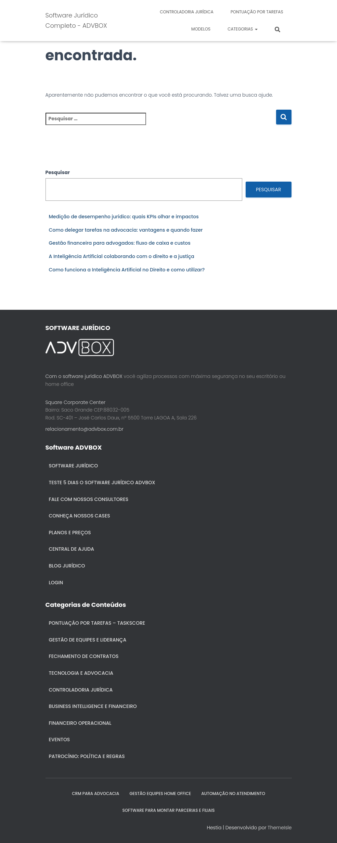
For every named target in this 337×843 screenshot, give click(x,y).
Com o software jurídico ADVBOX (84, 376)
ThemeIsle (279, 827)
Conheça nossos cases (79, 515)
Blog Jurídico (67, 565)
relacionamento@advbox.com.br (85, 429)
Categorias (242, 29)
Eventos (59, 739)
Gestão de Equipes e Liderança (88, 639)
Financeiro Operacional (80, 723)
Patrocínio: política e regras (87, 756)
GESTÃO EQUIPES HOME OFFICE (160, 793)
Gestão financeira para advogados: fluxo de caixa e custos (120, 243)
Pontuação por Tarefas (257, 12)
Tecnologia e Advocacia (81, 673)
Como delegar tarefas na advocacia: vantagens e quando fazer (126, 230)
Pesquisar (58, 172)
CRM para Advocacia (95, 793)
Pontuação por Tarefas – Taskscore (97, 623)
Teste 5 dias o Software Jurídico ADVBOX (102, 482)
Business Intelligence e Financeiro (93, 706)
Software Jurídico (73, 465)
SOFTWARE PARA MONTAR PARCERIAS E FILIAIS (168, 810)
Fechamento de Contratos (84, 656)
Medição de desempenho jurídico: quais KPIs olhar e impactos (124, 216)
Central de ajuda (71, 549)
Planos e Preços (70, 532)
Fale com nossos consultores (89, 499)
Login (56, 582)
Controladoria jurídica (186, 12)
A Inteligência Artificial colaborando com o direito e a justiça (121, 256)
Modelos (200, 29)
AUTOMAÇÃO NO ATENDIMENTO (233, 793)
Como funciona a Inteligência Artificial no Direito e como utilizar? (127, 269)
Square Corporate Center (76, 402)
